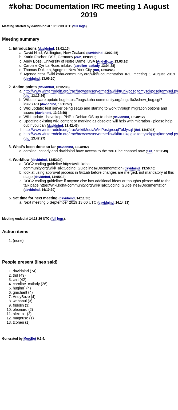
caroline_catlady (87, 66)
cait (78, 57)
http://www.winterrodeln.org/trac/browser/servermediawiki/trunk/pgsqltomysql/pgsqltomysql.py (100, 91)
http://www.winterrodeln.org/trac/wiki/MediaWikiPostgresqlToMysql (78, 129)
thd (96, 70)
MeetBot (29, 339)
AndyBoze (105, 61)
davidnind (46, 49)
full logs (79, 26)
